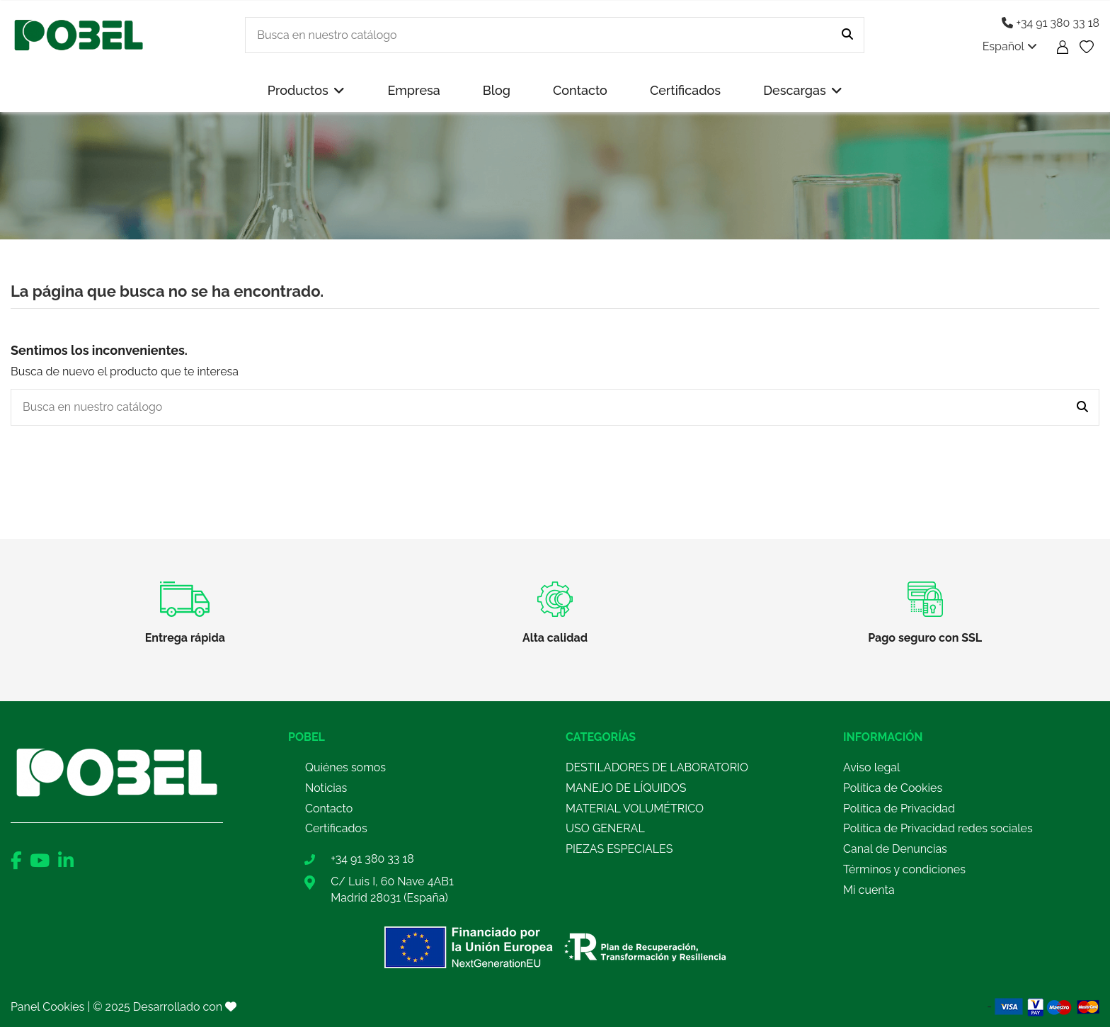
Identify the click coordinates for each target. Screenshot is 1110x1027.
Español (1010, 46)
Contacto (329, 808)
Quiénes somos (345, 767)
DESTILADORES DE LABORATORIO (657, 767)
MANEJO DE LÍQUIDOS (626, 788)
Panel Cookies (47, 1007)
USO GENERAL (605, 828)
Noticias (326, 788)
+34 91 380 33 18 (1050, 23)
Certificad (330, 828)
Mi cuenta (869, 890)
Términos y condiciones (904, 869)
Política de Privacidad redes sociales (938, 828)
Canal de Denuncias (895, 849)
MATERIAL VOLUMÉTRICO (635, 808)
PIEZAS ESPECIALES (619, 849)
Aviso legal (871, 767)
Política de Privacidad (899, 808)
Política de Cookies (892, 788)
